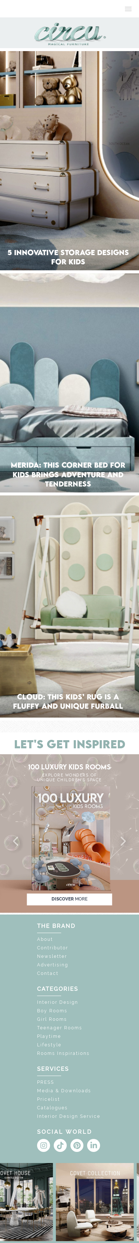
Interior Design (57, 1002)
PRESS (45, 1082)
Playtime (49, 1036)
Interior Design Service (68, 1116)
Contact (48, 973)
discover (69, 899)
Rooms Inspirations (63, 1053)
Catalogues (52, 1107)
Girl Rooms (52, 1019)
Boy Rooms (52, 1010)
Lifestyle (49, 1044)
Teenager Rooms (59, 1027)
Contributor (52, 947)
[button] (16, 841)
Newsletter (52, 956)
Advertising (52, 965)
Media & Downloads (64, 1090)
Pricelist (48, 1099)
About (45, 939)
